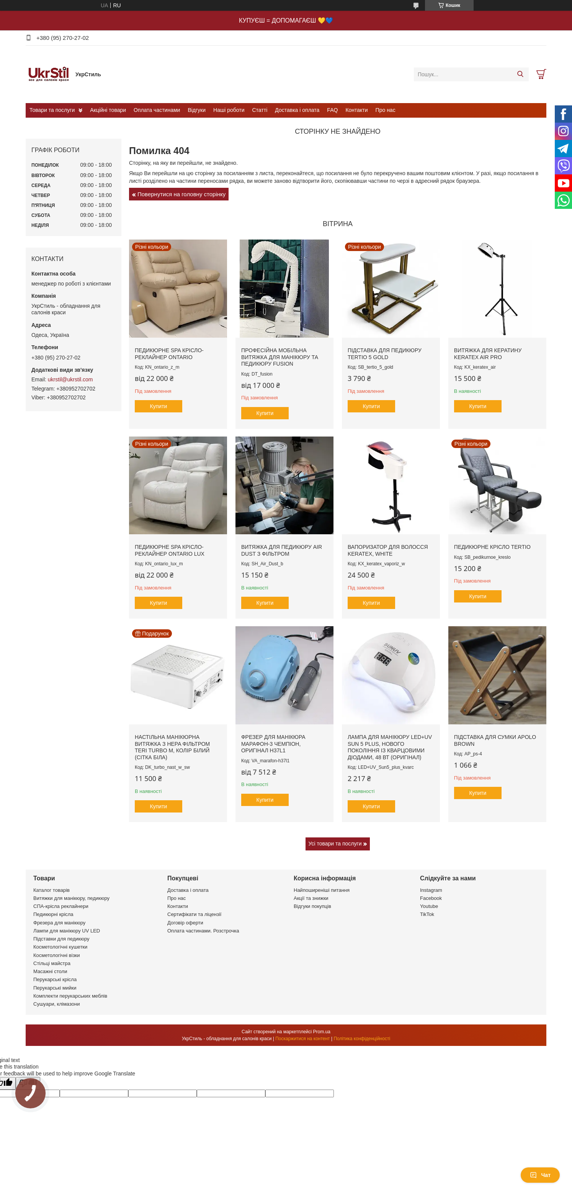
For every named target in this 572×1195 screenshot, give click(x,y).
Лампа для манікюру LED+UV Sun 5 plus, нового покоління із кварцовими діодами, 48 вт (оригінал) (390, 747)
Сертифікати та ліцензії (194, 914)
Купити (158, 406)
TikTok (427, 914)
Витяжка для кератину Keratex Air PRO (488, 353)
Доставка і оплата (297, 110)
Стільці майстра (51, 963)
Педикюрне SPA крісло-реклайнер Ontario (169, 353)
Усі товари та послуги (335, 843)
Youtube (429, 906)
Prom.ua (321, 1031)
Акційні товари (108, 110)
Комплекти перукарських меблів (70, 996)
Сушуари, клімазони (56, 1004)
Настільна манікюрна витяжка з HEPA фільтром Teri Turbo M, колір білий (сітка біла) (172, 747)
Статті (260, 110)
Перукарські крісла (55, 979)
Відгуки (197, 110)
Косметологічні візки (56, 955)
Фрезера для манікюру (59, 923)
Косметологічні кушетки (60, 947)
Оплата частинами (157, 110)
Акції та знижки (311, 898)
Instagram (431, 890)
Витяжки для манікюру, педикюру (71, 898)
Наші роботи (228, 110)
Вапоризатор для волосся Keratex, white (388, 550)
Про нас (385, 110)
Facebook (431, 898)
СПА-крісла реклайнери (60, 906)
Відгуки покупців (312, 906)
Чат (540, 1175)
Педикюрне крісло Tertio (492, 547)
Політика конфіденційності (361, 1038)
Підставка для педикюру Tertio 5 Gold (385, 353)
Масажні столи (50, 971)
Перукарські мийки (54, 988)
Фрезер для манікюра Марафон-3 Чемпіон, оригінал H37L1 (273, 743)
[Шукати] (520, 74)
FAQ (332, 110)
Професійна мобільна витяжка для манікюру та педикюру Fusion (279, 357)
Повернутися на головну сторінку (181, 194)
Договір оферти (185, 923)
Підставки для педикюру (61, 939)
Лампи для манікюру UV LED (66, 931)
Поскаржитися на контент (302, 1038)
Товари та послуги (52, 110)
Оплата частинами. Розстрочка (203, 931)
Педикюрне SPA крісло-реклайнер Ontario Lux (169, 550)
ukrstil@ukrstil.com (70, 379)
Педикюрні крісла (53, 914)
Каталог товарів (51, 890)
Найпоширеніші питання (322, 890)
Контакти (356, 110)
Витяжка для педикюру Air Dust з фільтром (281, 550)
